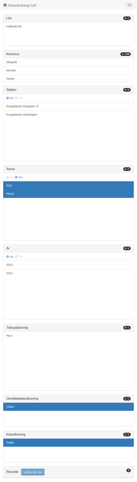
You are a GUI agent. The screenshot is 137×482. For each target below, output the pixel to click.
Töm (19, 177)
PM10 (10, 193)
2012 (9, 273)
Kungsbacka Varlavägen (21, 114)
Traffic (10, 442)
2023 (9, 264)
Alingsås (11, 62)
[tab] (68, 472)
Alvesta (11, 70)
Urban (10, 406)
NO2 (9, 185)
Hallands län (14, 26)
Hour (9, 335)
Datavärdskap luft (19, 5)
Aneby (10, 78)
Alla (10, 98)
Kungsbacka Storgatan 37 (22, 106)
